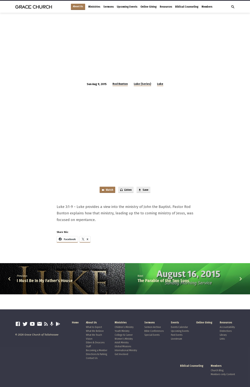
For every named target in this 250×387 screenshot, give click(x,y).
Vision (89, 338)
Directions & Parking (96, 354)
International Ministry (126, 350)
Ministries (94, 6)
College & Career (124, 334)
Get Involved (121, 354)
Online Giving (148, 6)
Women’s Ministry (124, 338)
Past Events (176, 334)
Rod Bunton (120, 84)
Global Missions (123, 346)
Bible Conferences (154, 330)
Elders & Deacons (95, 342)
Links (222, 338)
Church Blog (217, 370)
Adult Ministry (122, 342)
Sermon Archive (152, 327)
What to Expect (94, 327)
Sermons (108, 6)
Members (207, 6)
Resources (166, 6)
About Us (78, 6)
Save (144, 190)
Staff (88, 346)
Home (75, 322)
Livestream (176, 338)
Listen (125, 190)
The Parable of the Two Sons (163, 281)
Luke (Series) (142, 84)
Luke (160, 84)
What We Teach (94, 334)
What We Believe (95, 330)
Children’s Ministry (124, 327)
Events (175, 322)
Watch (106, 190)
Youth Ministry (122, 330)
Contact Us (91, 358)
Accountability (227, 327)
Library (223, 334)
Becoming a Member (96, 350)
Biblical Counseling (186, 6)
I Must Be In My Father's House (45, 281)
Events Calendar (179, 327)
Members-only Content (223, 374)
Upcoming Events (127, 6)
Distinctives (226, 330)
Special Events (152, 334)
